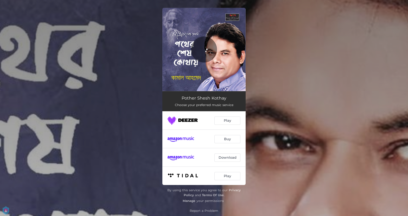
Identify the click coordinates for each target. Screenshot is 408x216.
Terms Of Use (213, 195)
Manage (189, 201)
